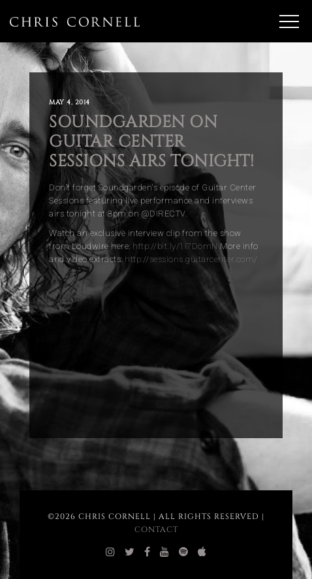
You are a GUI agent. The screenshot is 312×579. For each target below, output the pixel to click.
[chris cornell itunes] (202, 552)
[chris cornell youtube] (165, 552)
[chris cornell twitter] (130, 552)
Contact (156, 529)
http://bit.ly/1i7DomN (175, 246)
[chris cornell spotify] (184, 552)
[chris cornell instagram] (111, 552)
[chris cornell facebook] (147, 552)
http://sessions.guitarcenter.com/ (191, 259)
